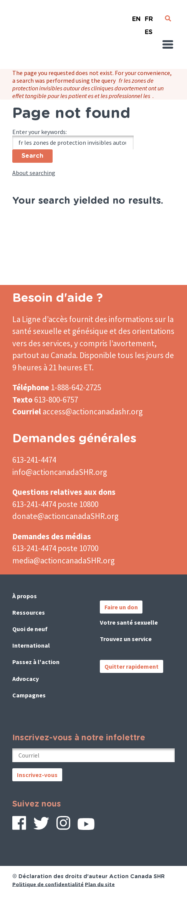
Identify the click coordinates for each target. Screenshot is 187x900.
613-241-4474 (34, 460)
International (31, 645)
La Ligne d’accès (40, 319)
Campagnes (29, 695)
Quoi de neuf (30, 629)
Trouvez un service (126, 639)
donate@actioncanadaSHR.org (65, 516)
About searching (33, 173)
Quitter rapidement (131, 666)
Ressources (28, 612)
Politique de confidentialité (48, 883)
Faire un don (121, 607)
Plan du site (100, 883)
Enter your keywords (39, 132)
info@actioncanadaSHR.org (59, 472)
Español (148, 29)
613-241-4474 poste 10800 (55, 504)
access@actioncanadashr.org (93, 411)
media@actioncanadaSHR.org (63, 560)
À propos (24, 596)
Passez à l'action (36, 662)
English (136, 16)
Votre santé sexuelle (129, 622)
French (148, 16)
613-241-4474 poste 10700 (55, 548)
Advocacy (25, 678)
